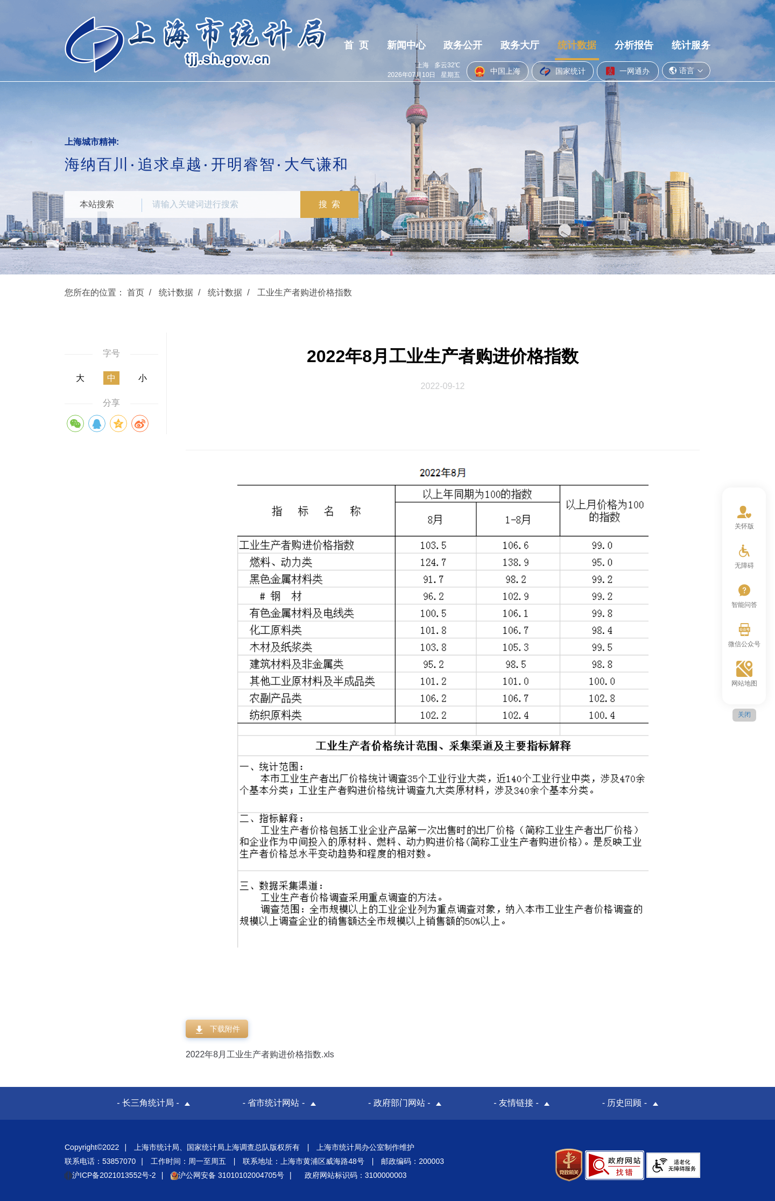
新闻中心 (406, 66)
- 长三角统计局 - (148, 1103)
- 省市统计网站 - (274, 1103)
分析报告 (634, 66)
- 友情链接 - (516, 1103)
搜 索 (331, 204)
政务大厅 (520, 66)
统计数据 (577, 66)
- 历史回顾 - (624, 1103)
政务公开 (462, 66)
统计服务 (691, 66)
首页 (135, 292)
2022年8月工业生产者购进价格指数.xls (260, 1054)
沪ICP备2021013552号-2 (110, 1175)
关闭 (744, 714)
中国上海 (497, 28)
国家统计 (563, 28)
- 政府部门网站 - (399, 1103)
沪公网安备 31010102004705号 (227, 1175)
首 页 (356, 66)
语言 (686, 27)
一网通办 (628, 27)
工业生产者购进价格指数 (304, 292)
